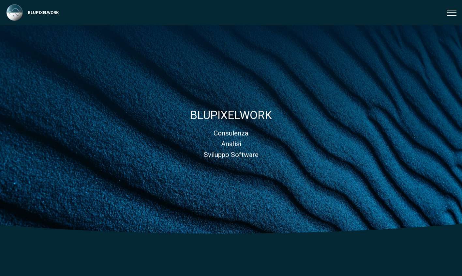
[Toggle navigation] (452, 12)
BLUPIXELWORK (43, 12)
